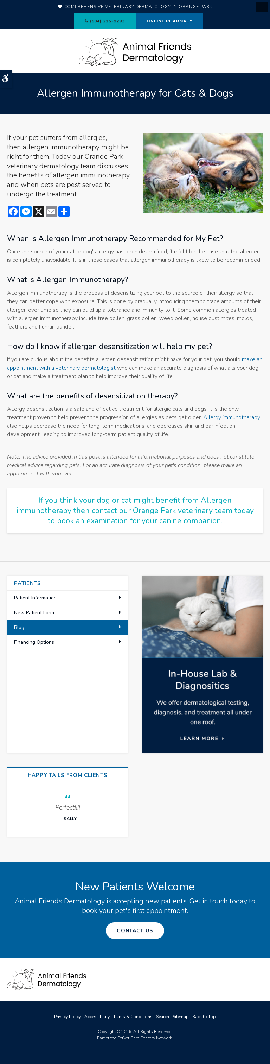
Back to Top (204, 1016)
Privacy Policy (67, 1016)
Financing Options (34, 642)
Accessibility (97, 1016)
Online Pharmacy (169, 21)
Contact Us (135, 930)
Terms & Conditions (133, 1016)
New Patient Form (34, 612)
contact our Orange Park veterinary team (162, 510)
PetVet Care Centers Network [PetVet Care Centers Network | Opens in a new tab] (144, 1038)
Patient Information (35, 598)
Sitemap (181, 1016)
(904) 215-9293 (107, 21)
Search (162, 1016)
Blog (19, 627)
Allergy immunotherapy (231, 417)
